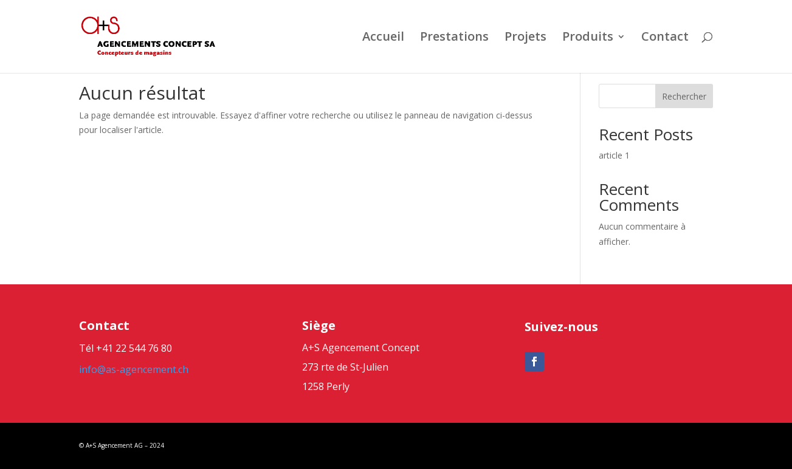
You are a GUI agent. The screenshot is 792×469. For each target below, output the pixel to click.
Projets (525, 38)
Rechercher (684, 96)
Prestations (454, 38)
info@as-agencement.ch (133, 369)
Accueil (383, 38)
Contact (665, 38)
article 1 (614, 155)
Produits (587, 38)
